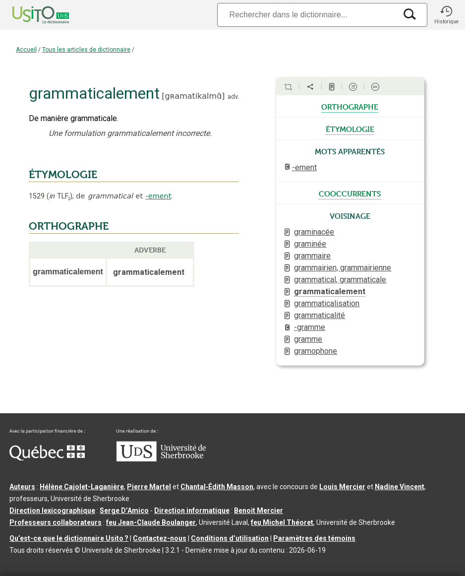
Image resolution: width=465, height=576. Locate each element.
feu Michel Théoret (282, 522)
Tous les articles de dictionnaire (86, 49)
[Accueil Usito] (29, 15)
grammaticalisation (326, 303)
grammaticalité (319, 315)
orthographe (349, 106)
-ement (159, 196)
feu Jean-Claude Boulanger (151, 522)
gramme (308, 339)
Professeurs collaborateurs (55, 522)
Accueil (26, 49)
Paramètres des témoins (314, 538)
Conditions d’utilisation (230, 538)
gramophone (315, 351)
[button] (446, 15)
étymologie (350, 128)
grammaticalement (329, 291)
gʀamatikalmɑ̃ (193, 96)
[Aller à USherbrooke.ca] (161, 459)
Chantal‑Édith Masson (216, 487)
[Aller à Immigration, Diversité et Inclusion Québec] (47, 458)
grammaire (312, 255)
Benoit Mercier (258, 510)
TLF (59, 196)
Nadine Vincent (399, 487)
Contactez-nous (159, 538)
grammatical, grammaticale (340, 279)
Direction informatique (192, 510)
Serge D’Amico (124, 510)
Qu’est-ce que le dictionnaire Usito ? (68, 538)
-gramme (309, 327)
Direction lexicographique (52, 510)
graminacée (314, 232)
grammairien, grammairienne (342, 267)
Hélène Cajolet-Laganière (82, 487)
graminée (310, 244)
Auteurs (22, 487)
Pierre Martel (149, 487)
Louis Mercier (342, 487)
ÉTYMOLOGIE (63, 175)
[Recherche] (307, 14)
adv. (233, 96)
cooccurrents (350, 193)
